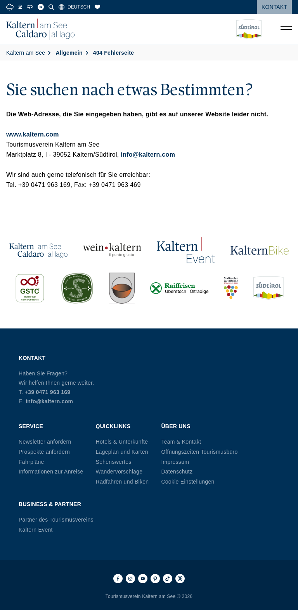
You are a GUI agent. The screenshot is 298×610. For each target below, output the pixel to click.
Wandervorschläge (119, 471)
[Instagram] (130, 578)
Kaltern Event (36, 530)
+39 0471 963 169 (48, 392)
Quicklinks (113, 426)
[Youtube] (142, 578)
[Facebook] (118, 578)
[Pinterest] (155, 578)
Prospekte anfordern (44, 452)
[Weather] (10, 7)
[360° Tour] (30, 7)
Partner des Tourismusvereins (56, 520)
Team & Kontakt (181, 442)
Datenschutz (176, 471)
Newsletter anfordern (45, 442)
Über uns (175, 426)
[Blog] (41, 7)
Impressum (175, 462)
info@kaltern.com (148, 154)
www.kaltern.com (32, 134)
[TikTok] (167, 578)
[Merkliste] (97, 7)
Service (31, 426)
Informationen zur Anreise (51, 471)
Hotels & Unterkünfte (122, 442)
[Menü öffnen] (286, 29)
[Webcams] (20, 7)
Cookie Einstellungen (187, 482)
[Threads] (180, 578)
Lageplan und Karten (122, 452)
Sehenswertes (114, 462)
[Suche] (51, 7)
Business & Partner (50, 504)
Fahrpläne (31, 462)
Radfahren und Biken (122, 482)
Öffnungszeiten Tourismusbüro (199, 452)
